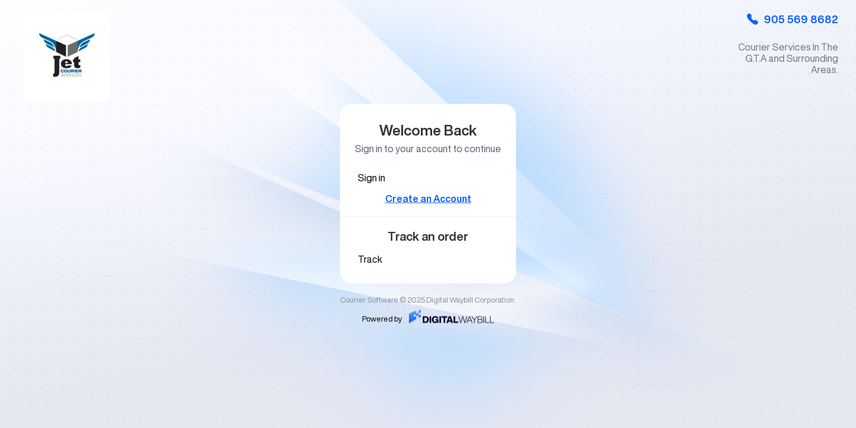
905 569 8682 (791, 19)
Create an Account (428, 198)
